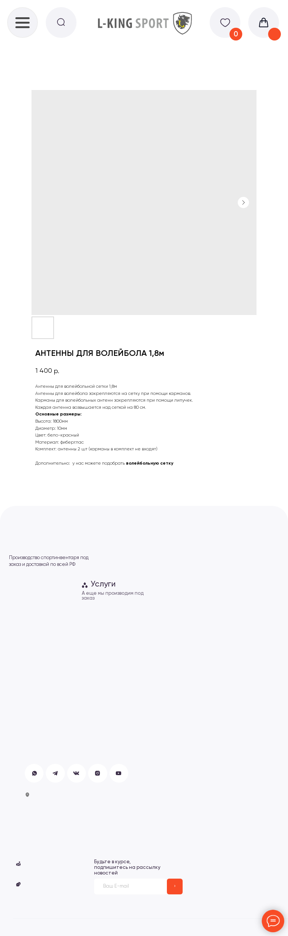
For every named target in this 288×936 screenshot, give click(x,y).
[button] (18, 884)
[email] (130, 886)
